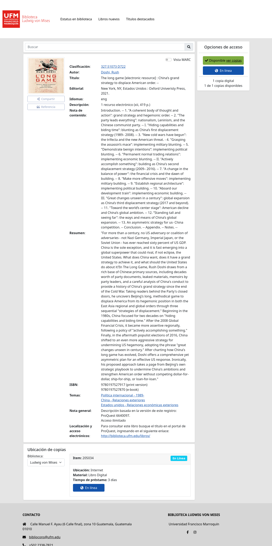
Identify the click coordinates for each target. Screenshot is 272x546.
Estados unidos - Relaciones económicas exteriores (139, 405)
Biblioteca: (35, 456)
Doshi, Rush (110, 72)
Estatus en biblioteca (76, 19)
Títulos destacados (140, 19)
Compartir (46, 99)
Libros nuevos (109, 19)
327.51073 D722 (113, 66)
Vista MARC (182, 59)
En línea (88, 488)
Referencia (46, 107)
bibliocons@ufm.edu (41, 537)
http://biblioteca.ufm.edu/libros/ (125, 436)
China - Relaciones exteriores (123, 400)
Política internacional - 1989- (122, 395)
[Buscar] (105, 47)
